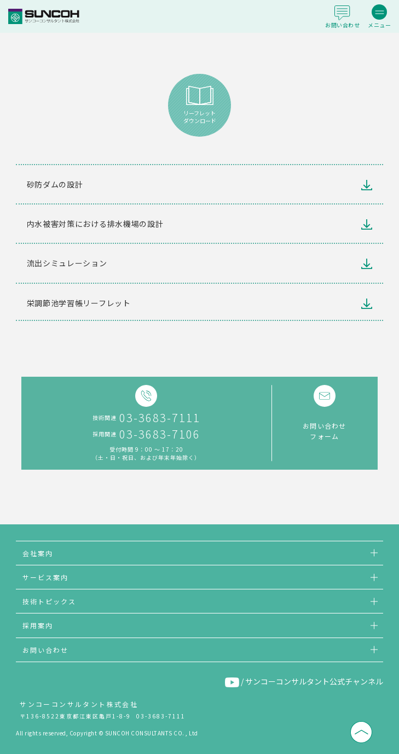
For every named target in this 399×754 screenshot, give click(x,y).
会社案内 (37, 553)
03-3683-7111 (159, 417)
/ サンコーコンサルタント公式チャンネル (304, 681)
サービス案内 (45, 577)
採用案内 (37, 625)
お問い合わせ (45, 649)
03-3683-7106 (159, 434)
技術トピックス (49, 601)
